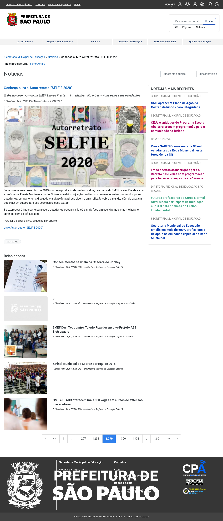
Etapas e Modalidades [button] (60, 41)
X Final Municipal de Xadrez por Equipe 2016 (84, 364)
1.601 (157, 438)
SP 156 (77, 4)
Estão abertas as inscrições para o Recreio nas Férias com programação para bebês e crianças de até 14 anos (177, 174)
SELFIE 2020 (12, 242)
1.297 (82, 438)
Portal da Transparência (59, 4)
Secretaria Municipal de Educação (24, 57)
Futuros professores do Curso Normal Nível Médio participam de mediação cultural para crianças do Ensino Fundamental (178, 204)
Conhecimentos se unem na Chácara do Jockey (86, 262)
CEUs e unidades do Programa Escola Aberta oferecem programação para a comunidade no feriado (178, 127)
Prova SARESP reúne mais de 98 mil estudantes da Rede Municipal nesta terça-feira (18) (176, 150)
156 (118, 469)
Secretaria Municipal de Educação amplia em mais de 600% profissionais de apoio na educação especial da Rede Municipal (179, 232)
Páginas (186, 27)
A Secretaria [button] (25, 41)
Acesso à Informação (130, 41)
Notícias (200, 27)
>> (168, 438)
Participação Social (165, 41)
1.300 (122, 438)
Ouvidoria (40, 4)
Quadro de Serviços (200, 41)
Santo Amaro (37, 63)
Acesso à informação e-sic (19, 4)
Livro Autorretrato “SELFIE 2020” (23, 227)
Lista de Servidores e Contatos (132, 475)
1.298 (95, 438)
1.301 (135, 438)
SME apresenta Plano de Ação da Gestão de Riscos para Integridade (175, 105)
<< (54, 438)
